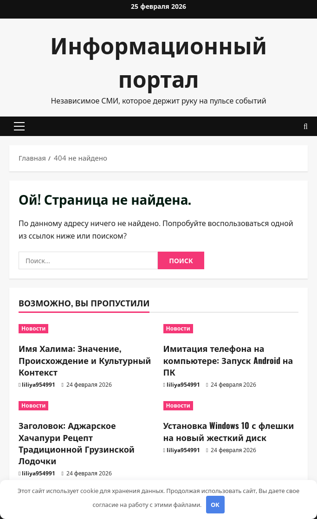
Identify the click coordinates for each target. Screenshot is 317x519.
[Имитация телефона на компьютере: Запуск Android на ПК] (231, 329)
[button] (19, 126)
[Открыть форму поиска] (306, 126)
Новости (33, 328)
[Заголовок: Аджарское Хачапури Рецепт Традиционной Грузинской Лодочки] (86, 406)
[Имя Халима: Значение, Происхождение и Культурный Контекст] (86, 329)
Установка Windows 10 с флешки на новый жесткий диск (228, 431)
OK (215, 504)
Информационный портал (158, 61)
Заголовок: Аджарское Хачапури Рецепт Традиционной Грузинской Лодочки (77, 443)
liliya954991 (38, 385)
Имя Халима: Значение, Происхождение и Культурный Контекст (85, 359)
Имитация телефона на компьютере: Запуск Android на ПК (228, 359)
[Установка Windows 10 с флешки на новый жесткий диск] (231, 406)
